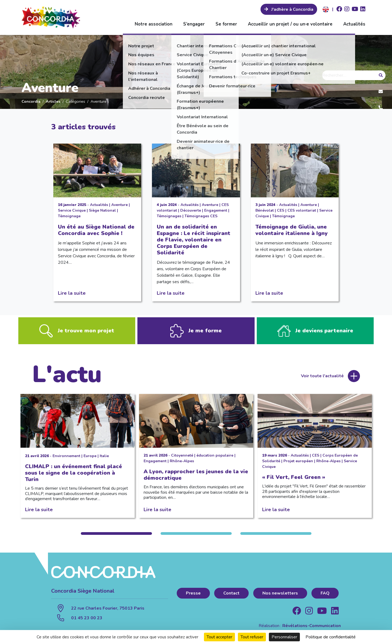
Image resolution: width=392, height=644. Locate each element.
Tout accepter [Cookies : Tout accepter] (219, 637)
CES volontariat (301, 210)
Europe (90, 458)
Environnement (66, 458)
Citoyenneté (182, 457)
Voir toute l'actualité (322, 378)
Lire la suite (72, 293)
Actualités (354, 24)
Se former (226, 24)
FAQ (325, 595)
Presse (193, 595)
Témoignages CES (201, 216)
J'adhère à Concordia (291, 9)
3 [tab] (275, 536)
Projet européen (298, 463)
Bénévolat (264, 210)
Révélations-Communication (311, 628)
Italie (104, 458)
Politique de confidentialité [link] (331, 637)
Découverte (190, 210)
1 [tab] (116, 536)
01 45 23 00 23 (86, 620)
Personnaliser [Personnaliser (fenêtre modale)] (284, 637)
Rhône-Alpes (182, 463)
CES (280, 210)
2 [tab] (196, 536)
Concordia (31, 101)
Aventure (119, 204)
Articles (53, 101)
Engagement (215, 210)
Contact (231, 595)
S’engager (194, 24)
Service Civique (72, 210)
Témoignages (169, 216)
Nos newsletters (280, 595)
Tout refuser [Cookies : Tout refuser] (252, 637)
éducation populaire (214, 457)
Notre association (153, 24)
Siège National (102, 210)
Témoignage (69, 216)
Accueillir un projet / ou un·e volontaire (290, 24)
